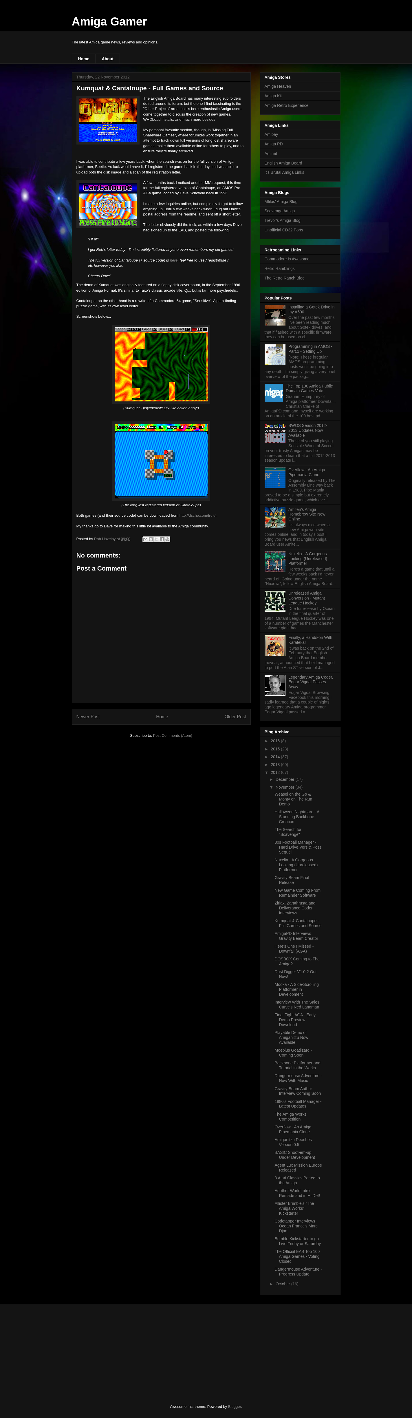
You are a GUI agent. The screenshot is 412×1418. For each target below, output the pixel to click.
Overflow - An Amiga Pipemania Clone (306, 472)
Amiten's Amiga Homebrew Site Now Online (306, 514)
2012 (276, 772)
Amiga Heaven (278, 86)
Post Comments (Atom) (172, 735)
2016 (276, 741)
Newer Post (88, 716)
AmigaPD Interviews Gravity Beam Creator (296, 936)
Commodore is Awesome (287, 259)
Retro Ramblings (280, 268)
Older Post (235, 716)
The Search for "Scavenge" (287, 832)
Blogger (234, 1406)
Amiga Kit (273, 96)
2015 (276, 749)
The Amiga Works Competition (290, 1116)
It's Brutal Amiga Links (284, 172)
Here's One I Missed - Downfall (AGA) (294, 948)
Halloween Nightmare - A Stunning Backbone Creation (296, 816)
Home (83, 58)
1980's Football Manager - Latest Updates (297, 1104)
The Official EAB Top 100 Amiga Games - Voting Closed (297, 1256)
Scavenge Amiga (280, 211)
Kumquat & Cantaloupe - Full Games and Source (297, 923)
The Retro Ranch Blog (285, 278)
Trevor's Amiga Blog (283, 220)
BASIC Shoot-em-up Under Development (294, 1155)
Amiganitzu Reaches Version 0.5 (293, 1142)
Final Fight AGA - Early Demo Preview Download (295, 1020)
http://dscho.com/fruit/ (197, 515)
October (283, 1284)
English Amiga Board (283, 163)
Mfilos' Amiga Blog (281, 201)
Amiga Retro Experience (287, 105)
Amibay (271, 134)
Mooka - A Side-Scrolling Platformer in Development (296, 989)
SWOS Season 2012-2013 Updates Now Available (307, 430)
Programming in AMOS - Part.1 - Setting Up (310, 349)
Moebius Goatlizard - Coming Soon (293, 1052)
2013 (276, 764)
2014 (276, 756)
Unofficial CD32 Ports (284, 230)
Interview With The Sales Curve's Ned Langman (296, 1004)
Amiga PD (274, 144)
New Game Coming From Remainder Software (297, 893)
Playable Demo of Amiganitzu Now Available (291, 1037)
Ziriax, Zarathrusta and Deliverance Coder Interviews (294, 908)
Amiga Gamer (109, 21)
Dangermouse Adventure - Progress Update (298, 1271)
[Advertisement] (115, 1349)
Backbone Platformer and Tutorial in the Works (297, 1065)
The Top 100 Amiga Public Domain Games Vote (309, 388)
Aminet (271, 153)
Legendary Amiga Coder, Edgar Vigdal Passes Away (310, 682)
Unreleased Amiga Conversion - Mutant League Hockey (306, 598)
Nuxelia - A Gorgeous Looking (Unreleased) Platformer (307, 558)
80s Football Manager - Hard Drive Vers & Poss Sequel (297, 847)
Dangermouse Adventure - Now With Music (298, 1078)
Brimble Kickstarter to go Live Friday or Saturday (297, 1241)
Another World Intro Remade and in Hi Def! (297, 1193)
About (107, 58)
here (173, 260)
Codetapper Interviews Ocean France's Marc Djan (295, 1226)
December (285, 779)
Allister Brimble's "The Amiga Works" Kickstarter (294, 1208)
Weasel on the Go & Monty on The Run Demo (293, 799)
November (285, 787)
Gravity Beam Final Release (291, 880)
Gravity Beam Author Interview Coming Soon (297, 1091)
